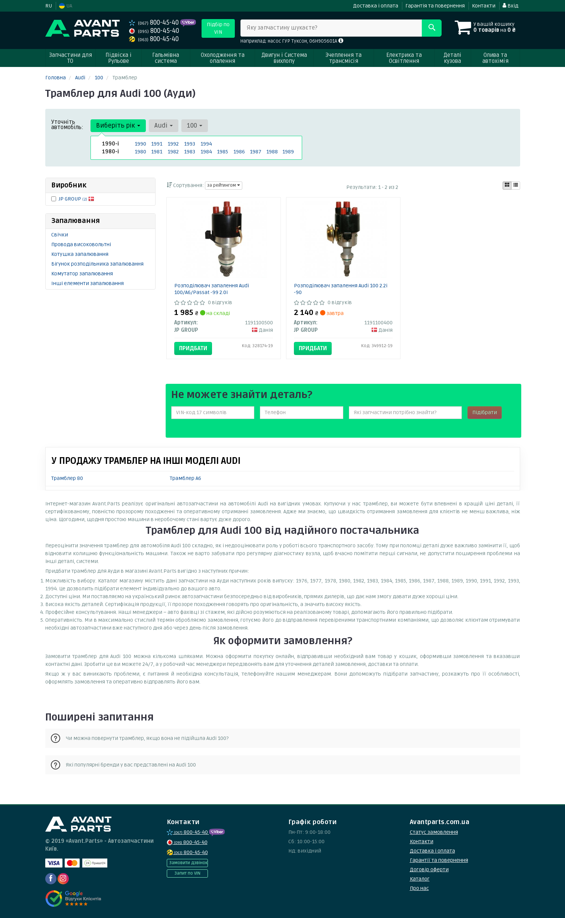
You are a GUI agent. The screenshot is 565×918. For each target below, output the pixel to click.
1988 (272, 152)
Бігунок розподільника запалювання (97, 264)
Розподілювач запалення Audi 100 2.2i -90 (340, 289)
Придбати (193, 348)
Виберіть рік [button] (118, 125)
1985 (222, 152)
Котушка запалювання (79, 254)
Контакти (483, 6)
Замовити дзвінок (188, 863)
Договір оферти (429, 869)
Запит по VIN (187, 873)
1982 (173, 152)
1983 (189, 152)
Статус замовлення (434, 832)
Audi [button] (163, 125)
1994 (206, 144)
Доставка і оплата (375, 6)
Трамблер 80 (67, 478)
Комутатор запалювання (82, 273)
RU (48, 6)
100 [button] (194, 125)
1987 (255, 152)
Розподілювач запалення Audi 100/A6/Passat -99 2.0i (211, 289)
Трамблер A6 (185, 478)
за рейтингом (223, 185)
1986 (239, 152)
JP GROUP (76, 199)
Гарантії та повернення (439, 860)
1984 (206, 152)
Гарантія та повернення (435, 6)
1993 (189, 144)
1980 (140, 152)
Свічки (59, 235)
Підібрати (484, 412)
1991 (156, 144)
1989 (288, 152)
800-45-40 (154, 23)
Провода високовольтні (81, 244)
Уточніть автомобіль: (67, 125)
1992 (173, 144)
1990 (140, 144)
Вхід (510, 6)
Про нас (419, 888)
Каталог (420, 879)
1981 (156, 152)
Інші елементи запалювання (87, 283)
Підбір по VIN (218, 28)
